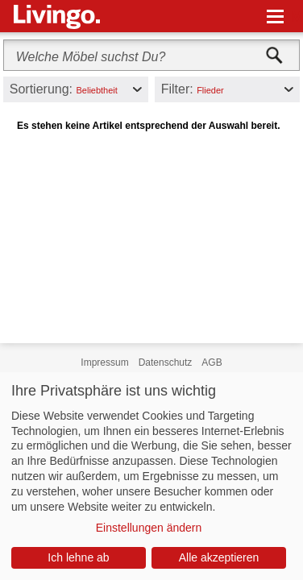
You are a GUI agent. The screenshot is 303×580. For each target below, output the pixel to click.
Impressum (104, 362)
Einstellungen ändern (149, 527)
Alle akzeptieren (219, 557)
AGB (211, 362)
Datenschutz (166, 362)
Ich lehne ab (78, 557)
